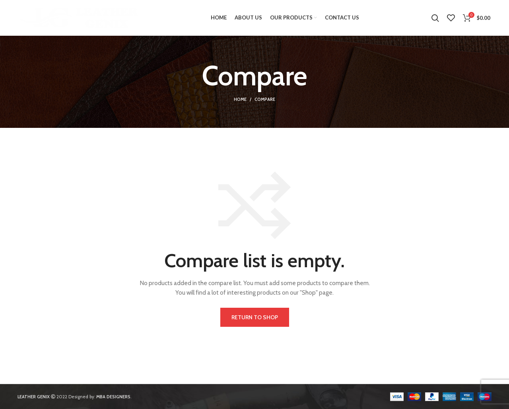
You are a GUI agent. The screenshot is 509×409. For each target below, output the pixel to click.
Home (240, 99)
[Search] (435, 18)
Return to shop (254, 317)
